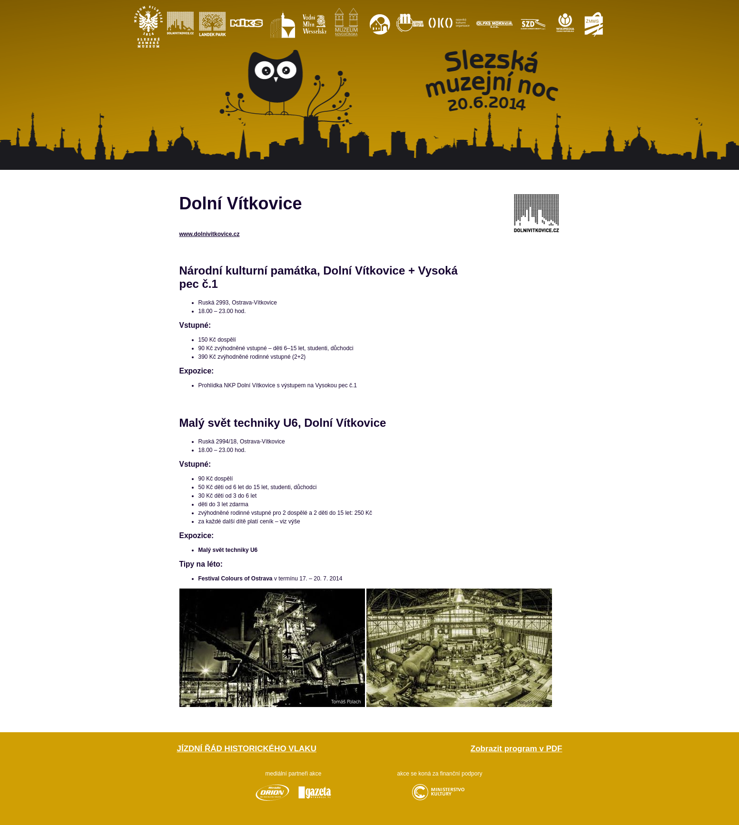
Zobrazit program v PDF (516, 748)
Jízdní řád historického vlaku (246, 748)
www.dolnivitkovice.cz (209, 234)
